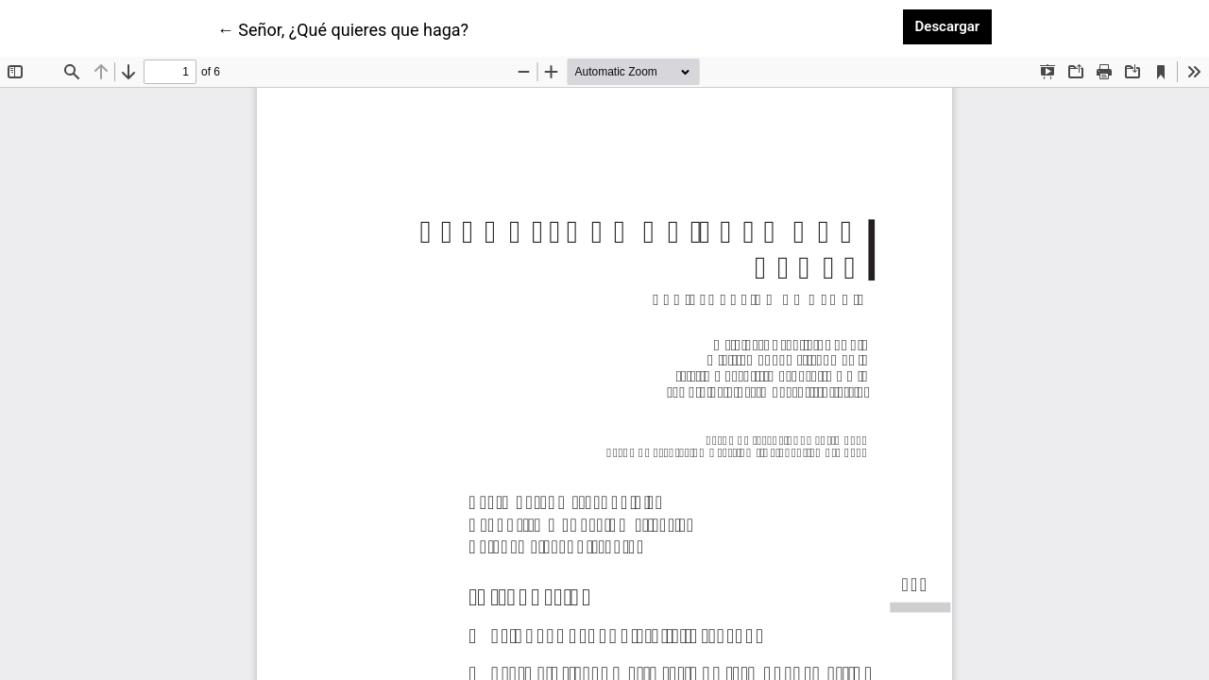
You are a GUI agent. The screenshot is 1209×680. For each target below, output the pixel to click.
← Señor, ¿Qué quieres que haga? (342, 28)
